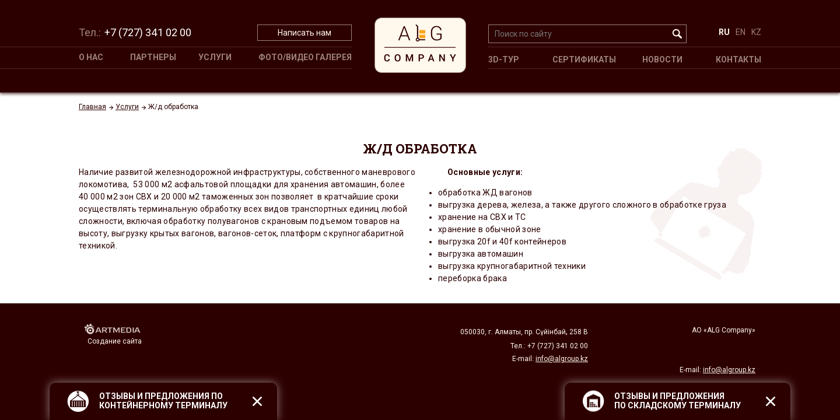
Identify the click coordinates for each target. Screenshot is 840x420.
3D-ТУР (503, 59)
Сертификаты (584, 59)
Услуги (215, 57)
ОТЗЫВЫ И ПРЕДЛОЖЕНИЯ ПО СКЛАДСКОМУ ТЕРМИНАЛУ (677, 400)
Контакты (738, 59)
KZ (756, 32)
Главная (92, 107)
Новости (662, 59)
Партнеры (153, 57)
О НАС (91, 57)
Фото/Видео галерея (305, 57)
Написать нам (304, 32)
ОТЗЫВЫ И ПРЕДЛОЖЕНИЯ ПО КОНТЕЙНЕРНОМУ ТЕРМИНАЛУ (163, 400)
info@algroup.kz (729, 370)
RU (724, 32)
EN (741, 32)
